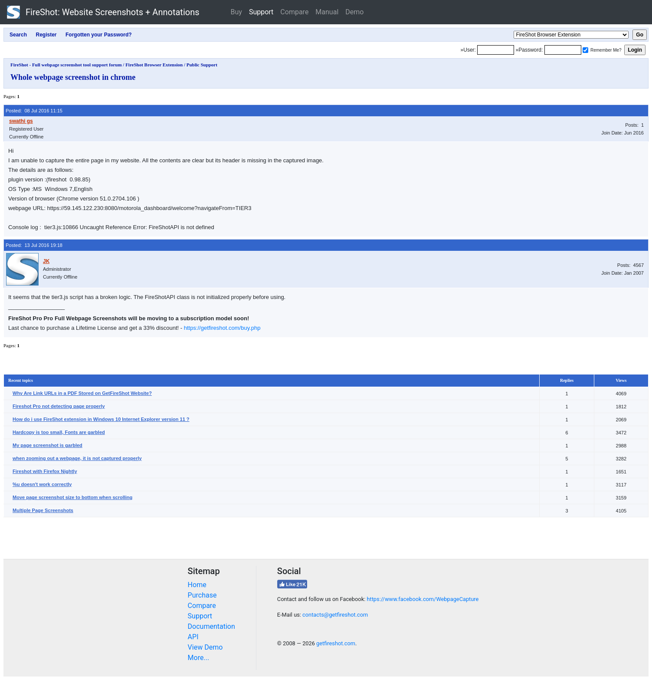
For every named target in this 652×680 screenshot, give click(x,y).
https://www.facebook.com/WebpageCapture (422, 599)
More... (199, 658)
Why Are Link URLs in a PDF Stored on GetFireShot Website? (82, 393)
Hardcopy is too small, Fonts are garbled (59, 432)
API (193, 637)
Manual (326, 12)
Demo (354, 12)
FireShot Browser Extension (154, 64)
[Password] (562, 50)
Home (197, 585)
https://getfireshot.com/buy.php (222, 328)
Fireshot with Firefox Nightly (45, 471)
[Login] (495, 50)
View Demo (205, 647)
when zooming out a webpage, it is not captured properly (77, 458)
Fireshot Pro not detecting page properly (59, 406)
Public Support (202, 64)
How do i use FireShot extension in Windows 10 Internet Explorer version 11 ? (101, 419)
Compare (294, 12)
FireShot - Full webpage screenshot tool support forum (66, 64)
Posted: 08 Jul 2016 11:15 (34, 110)
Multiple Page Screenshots (43, 510)
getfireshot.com (335, 643)
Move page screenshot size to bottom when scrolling (72, 497)
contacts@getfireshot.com (335, 614)
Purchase (202, 595)
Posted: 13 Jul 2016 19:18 (34, 245)
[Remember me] (585, 50)
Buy (236, 12)
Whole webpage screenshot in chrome (72, 77)
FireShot (103, 12)
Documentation (211, 626)
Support (261, 12)
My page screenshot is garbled (47, 445)
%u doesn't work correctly (42, 484)
